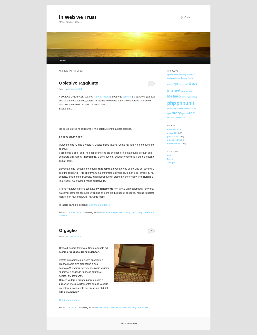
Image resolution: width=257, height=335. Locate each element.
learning (123, 307)
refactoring (171, 108)
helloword (182, 85)
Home (63, 60)
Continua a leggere (101, 204)
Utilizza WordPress (128, 324)
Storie (78, 212)
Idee (73, 212)
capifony (182, 75)
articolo (127, 96)
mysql (189, 97)
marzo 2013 (173, 133)
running (126, 212)
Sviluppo (171, 162)
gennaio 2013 (174, 136)
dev (182, 78)
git (176, 84)
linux (177, 96)
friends (106, 307)
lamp (183, 91)
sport (133, 212)
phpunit (185, 103)
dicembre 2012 (174, 140)
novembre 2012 (175, 143)
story (140, 212)
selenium (187, 108)
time (172, 118)
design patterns (173, 78)
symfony (185, 114)
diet (103, 212)
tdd (192, 113)
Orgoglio (68, 230)
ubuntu (182, 118)
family (99, 307)
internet (114, 212)
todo (177, 118)
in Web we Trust (77, 17)
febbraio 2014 (174, 129)
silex (194, 108)
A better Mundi (102, 96)
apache (170, 75)
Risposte (143, 307)
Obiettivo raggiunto (78, 83)
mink (184, 97)
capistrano (191, 75)
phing (194, 97)
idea (108, 212)
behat (176, 75)
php (171, 103)
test (168, 118)
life (120, 212)
